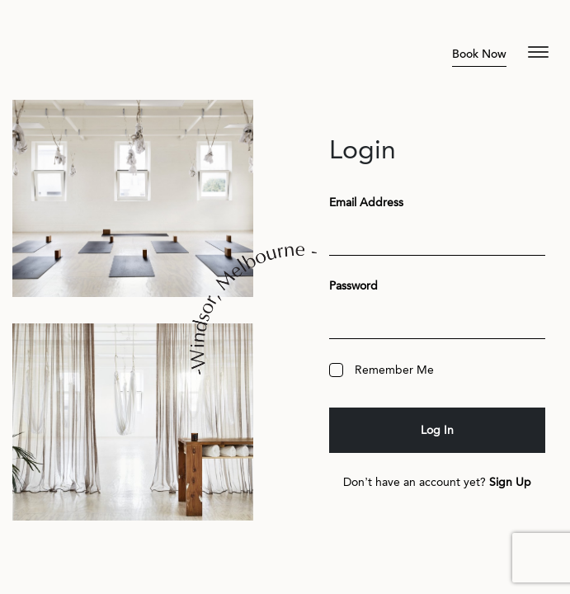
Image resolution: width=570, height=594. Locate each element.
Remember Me (381, 370)
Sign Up (510, 482)
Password (353, 286)
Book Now (479, 54)
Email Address (366, 202)
